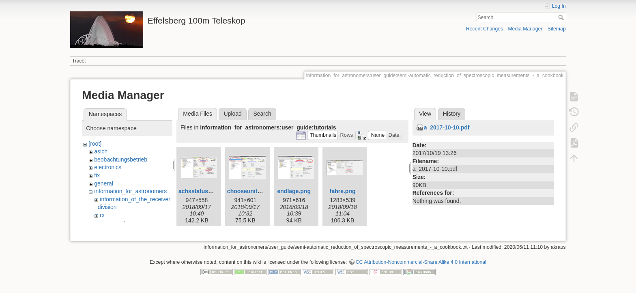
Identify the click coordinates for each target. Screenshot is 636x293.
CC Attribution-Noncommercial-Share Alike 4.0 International (421, 266)
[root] (94, 143)
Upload (233, 113)
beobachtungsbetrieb (120, 159)
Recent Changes (484, 29)
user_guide (114, 223)
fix (97, 175)
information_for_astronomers (130, 191)
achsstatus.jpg (198, 191)
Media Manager (525, 29)
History (452, 113)
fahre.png (343, 191)
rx (102, 215)
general (103, 183)
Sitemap (557, 29)
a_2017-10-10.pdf (447, 127)
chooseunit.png (248, 191)
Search (562, 17)
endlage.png (294, 191)
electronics (107, 167)
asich (100, 151)
